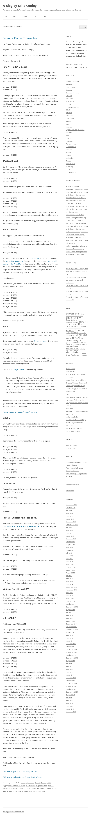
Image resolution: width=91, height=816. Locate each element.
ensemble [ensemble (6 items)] (84, 326)
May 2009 (69, 703)
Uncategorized (71, 172)
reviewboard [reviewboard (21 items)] (73, 346)
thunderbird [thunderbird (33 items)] (73, 352)
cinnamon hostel (19, 786)
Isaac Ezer (69, 408)
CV (35, 17)
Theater (43, 783)
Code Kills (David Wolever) (75, 386)
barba (10, 786)
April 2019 (69, 516)
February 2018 (71, 539)
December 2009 (71, 683)
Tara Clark (69, 425)
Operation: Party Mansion (75, 130)
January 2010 (70, 681)
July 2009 (69, 698)
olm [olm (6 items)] (80, 340)
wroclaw (32, 791)
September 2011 (72, 630)
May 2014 (69, 581)
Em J (67, 394)
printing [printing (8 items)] (76, 344)
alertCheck (70, 84)
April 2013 (69, 595)
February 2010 (71, 678)
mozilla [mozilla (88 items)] (77, 337)
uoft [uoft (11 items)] (74, 355)
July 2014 (69, 576)
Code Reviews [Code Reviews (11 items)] (71, 320)
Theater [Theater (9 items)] (75, 350)
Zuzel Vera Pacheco (73, 431)
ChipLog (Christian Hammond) (76, 383)
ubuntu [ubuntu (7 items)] (84, 353)
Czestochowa (34, 258)
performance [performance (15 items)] (80, 342)
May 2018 (69, 530)
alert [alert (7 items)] (82, 314)
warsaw (25, 791)
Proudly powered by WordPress (13, 812)
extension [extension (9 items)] (77, 328)
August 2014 (70, 573)
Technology (70, 158)
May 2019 (69, 513)
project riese (31, 788)
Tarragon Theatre (72, 471)
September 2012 (72, 607)
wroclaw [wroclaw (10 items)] (84, 355)
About (14, 17)
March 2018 (70, 536)
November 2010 (71, 652)
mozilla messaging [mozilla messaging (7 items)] (72, 340)
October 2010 (70, 655)
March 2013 (70, 598)
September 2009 (72, 692)
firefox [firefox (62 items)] (79, 330)
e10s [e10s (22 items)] (79, 324)
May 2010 (69, 669)
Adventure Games (72, 81)
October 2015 (70, 550)
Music (68, 124)
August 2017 (70, 544)
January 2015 (70, 570)
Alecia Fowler (70, 369)
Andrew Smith (71, 371)
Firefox (68, 104)
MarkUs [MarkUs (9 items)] (69, 338)
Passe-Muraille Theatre (74, 468)
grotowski (6, 788)
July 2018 (69, 527)
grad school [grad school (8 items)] (74, 333)
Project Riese (19, 369)
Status (68, 155)
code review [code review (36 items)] (73, 318)
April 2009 (69, 706)
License (43, 17)
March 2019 (70, 519)
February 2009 (71, 712)
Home (5, 17)
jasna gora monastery (18, 788)
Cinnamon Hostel (40, 341)
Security (69, 150)
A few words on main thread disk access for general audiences (76, 280)
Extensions (70, 101)
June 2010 (69, 666)
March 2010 (70, 675)
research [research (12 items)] (83, 344)
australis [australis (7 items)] (76, 316)
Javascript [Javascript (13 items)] (70, 335)
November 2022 (71, 505)
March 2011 (70, 641)
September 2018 (72, 525)
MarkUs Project (71, 445)
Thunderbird (70, 164)
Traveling (69, 167)
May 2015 (69, 559)
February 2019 (71, 522)
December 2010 (71, 649)
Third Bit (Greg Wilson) (74, 428)
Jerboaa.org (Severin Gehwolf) (77, 411)
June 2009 (69, 700)
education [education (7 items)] (69, 326)
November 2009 (71, 686)
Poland (37, 783)
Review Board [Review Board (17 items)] (72, 348)
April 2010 (69, 672)
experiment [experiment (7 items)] (70, 328)
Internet (69, 113)
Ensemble (69, 98)
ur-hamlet (18, 791)
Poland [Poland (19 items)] (69, 343)
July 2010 (69, 664)
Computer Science (72, 93)
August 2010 (70, 661)
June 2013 (69, 593)
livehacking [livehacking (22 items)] (81, 334)
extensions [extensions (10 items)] (70, 331)
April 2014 (69, 584)
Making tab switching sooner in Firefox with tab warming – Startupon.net (77, 235)
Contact (25, 17)
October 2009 (70, 689)
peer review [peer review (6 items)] (70, 342)
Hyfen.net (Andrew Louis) (75, 400)
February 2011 (71, 644)
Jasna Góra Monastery (14, 261)
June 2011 (69, 635)
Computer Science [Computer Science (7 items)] (72, 322)
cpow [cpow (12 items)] (68, 324)
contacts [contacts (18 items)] (83, 321)
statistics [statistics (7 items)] (69, 350)
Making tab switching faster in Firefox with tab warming (76, 209)
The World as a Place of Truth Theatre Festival (21, 526)
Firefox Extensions (72, 107)
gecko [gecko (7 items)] (68, 333)
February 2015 (71, 567)
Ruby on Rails (71, 147)
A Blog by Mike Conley (20, 6)
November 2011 (71, 627)
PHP (67, 135)
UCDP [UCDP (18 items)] (69, 354)
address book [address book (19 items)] (73, 313)
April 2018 (69, 533)
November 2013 (71, 590)
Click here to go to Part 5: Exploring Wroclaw (20, 771)
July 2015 (69, 553)
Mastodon (69, 414)
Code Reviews (71, 87)
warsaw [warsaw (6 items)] (78, 355)
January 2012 (70, 621)
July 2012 (69, 612)
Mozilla (68, 121)
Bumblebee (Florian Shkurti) (76, 380)
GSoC (68, 110)
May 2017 (69, 547)
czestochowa (30, 786)
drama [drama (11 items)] (73, 324)
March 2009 (70, 709)
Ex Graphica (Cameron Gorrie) (76, 397)
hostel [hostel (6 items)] (84, 333)
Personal (30, 783)
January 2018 (70, 542)
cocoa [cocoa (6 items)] (81, 316)
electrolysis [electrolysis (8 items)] (77, 326)
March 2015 (70, 564)
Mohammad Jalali (72, 417)
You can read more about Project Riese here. (20, 412)
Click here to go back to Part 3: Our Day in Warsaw (22, 777)
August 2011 (70, 632)
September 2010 (72, 658)
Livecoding (70, 118)
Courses (69, 96)
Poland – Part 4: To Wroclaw (20, 38)
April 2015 (69, 561)
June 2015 (69, 556)
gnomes (50, 786)
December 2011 (71, 624)
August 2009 (70, 695)
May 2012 (69, 618)
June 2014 (69, 578)
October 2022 (70, 508)
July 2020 (69, 510)
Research (69, 141)
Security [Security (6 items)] (82, 349)
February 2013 (71, 601)
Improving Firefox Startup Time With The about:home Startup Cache (77, 271)
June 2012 (69, 615)
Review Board (71, 144)
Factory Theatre (71, 465)
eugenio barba (41, 786)
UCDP (49, 783)
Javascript (69, 115)
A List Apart (70, 491)
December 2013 (71, 587)
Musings (24, 783)
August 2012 (70, 610)
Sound (68, 152)
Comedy (69, 90)
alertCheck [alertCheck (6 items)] (69, 316)
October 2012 (70, 604)
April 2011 (69, 638)
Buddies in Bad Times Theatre (76, 462)
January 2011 (70, 647)
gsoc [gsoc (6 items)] (80, 333)
